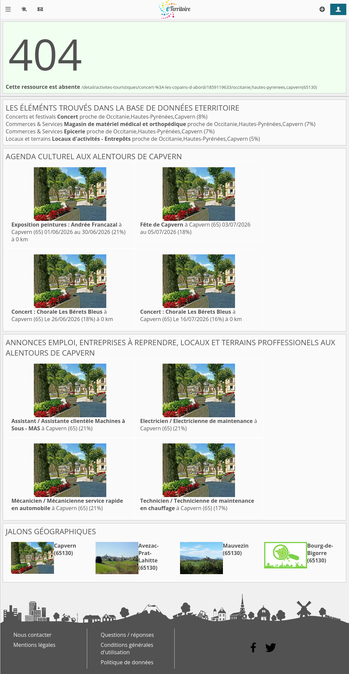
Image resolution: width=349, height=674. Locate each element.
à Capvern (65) (180, 224)
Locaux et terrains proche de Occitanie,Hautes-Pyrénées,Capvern (127, 138)
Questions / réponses (127, 634)
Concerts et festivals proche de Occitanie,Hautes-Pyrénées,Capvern (101, 116)
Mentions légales (34, 645)
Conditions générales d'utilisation (127, 648)
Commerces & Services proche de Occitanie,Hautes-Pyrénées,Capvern (155, 124)
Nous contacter (32, 634)
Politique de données (127, 662)
